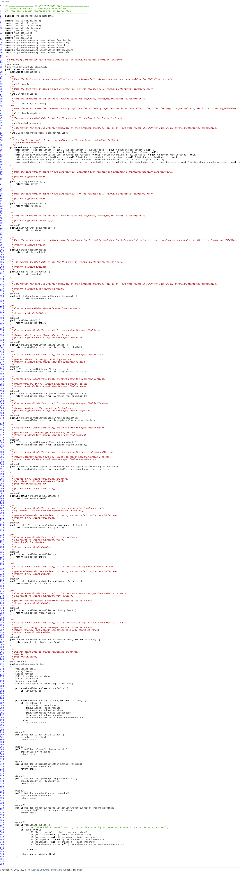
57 (1, 142)
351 (2, 859)
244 (2, 598)
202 (2, 496)
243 (2, 596)
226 (2, 554)
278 (2, 681)
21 (1, 55)
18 (1, 47)
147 (2, 362)
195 (2, 479)
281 (2, 688)
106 (2, 262)
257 (2, 630)
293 (2, 717)
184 (2, 452)
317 (2, 776)
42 (1, 106)
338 (2, 827)
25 (1, 64)
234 (2, 574)
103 (2, 254)
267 (2, 654)
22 (1, 57)
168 (2, 413)
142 (2, 349)
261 (2, 639)
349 (2, 854)
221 (2, 542)
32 (1, 81)
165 (2, 406)
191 (2, 469)
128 (2, 315)
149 (2, 367)
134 (2, 330)
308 (2, 754)
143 (2, 352)
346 (2, 847)
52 (1, 130)
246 (2, 603)
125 (2, 308)
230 (2, 564)
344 (2, 842)
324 (2, 793)
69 (1, 172)
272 (2, 666)
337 (2, 825)
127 (2, 313)
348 (2, 851)
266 (2, 652)
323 (2, 791)
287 (2, 703)
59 (1, 147)
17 (1, 45)
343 (2, 839)
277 (2, 678)
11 (1, 30)
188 (2, 462)
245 (2, 600)
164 (2, 403)
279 (2, 683)
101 (2, 250)
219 (2, 537)
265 (2, 649)
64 (1, 159)
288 (2, 705)
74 (1, 184)
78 (1, 194)
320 (2, 783)
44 (1, 111)
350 (2, 856)
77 (1, 191)
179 (2, 440)
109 (2, 269)
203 (2, 498)
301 (2, 737)
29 (1, 74)
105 (2, 259)
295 (2, 722)
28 (1, 72)
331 (2, 810)
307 (2, 752)
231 (2, 566)
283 (2, 693)
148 (2, 364)
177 (2, 435)
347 (2, 849)
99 (1, 245)
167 (2, 410)
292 (2, 715)
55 (1, 137)
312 (2, 764)
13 (1, 35)
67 (1, 167)
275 (2, 674)
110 (2, 271)
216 (2, 530)
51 (1, 128)
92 (1, 228)
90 (1, 223)
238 (2, 583)
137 (2, 337)
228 (2, 559)
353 (2, 864)
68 (1, 169)
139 (2, 342)
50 (1, 125)
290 (2, 710)
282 (2, 691)
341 (2, 834)
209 (2, 513)
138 (2, 340)
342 (2, 837)
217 (2, 532)
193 (2, 474)
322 (2, 788)
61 (1, 152)
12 (1, 33)
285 (2, 698)
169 (2, 415)
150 (2, 369)
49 (1, 123)
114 (2, 281)
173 (2, 425)
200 (2, 491)
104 (2, 257)
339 (2, 830)
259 (2, 635)
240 (2, 588)
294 (2, 720)
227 (2, 557)
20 (1, 52)
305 (2, 747)
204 (2, 501)
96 (1, 237)
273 (2, 669)
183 (2, 449)
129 (2, 318)
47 (1, 118)
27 (1, 69)
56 (1, 140)
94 (1, 232)
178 (2, 437)
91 (1, 225)
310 (2, 759)
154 (2, 379)
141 (2, 347)
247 (2, 605)
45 (1, 113)
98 (1, 242)
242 (2, 593)
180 (2, 442)
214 (2, 525)
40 (1, 101)
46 (1, 116)
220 (2, 540)
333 (2, 815)
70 (1, 174)
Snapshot (23, 123)
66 (1, 164)
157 (2, 386)
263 (2, 644)
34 (1, 86)
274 (2, 671)
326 (2, 798)
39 (1, 98)
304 (2, 744)
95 (1, 235)
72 (1, 179)
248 (2, 608)
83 (1, 206)
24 (1, 62)
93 (1, 230)
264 (2, 647)
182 (2, 447)
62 (1, 155)
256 (2, 627)
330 (2, 808)
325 (2, 795)
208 (2, 510)
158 (2, 388)
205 (2, 503)
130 (2, 320)
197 (2, 483)
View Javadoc (6, 1)
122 (2, 301)
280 (2, 686)
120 (2, 296)
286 (2, 700)
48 (1, 120)
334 (2, 817)
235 (2, 576)
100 (2, 247)
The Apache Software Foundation (44, 870)
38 (1, 96)
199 (2, 488)
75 (1, 186)
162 (2, 398)
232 (2, 569)
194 (2, 476)
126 (2, 310)
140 (2, 345)
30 (1, 77)
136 (2, 335)
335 (2, 820)
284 (2, 695)
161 (2, 396)
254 (2, 622)
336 (2, 822)
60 (1, 150)
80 (1, 198)
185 (2, 454)
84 (1, 208)
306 (2, 749)
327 (2, 800)
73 (1, 181)
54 (1, 135)
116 (2, 286)
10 (1, 28)
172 (2, 423)
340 (2, 832)
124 (2, 306)
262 (2, 642)
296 (2, 725)
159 (2, 391)
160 (2, 393)
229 (2, 561)
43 (1, 108)
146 (2, 359)
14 (1, 38)
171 (2, 420)
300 (2, 734)
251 (2, 615)
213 (2, 522)
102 (2, 252)
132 (2, 325)
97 (1, 240)
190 (2, 466)
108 (2, 267)
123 (2, 303)
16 (1, 42)
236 (2, 579)
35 (1, 89)
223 (2, 547)
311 (2, 761)
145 (2, 357)
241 (2, 591)
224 (2, 549)
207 (2, 508)
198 (2, 486)
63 (1, 157)
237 (2, 581)
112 (2, 276)
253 (2, 620)
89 (1, 220)
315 (2, 771)
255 (2, 625)
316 (2, 773)
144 (2, 354)
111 (2, 274)
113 (2, 279)
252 (2, 618)
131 (2, 323)
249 (2, 610)
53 (1, 133)
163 (2, 401)
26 (1, 67)
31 (1, 79)
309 (2, 756)
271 (2, 664)
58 (1, 145)
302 (2, 739)
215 (2, 527)
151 (2, 371)
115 (2, 284)
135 (2, 332)
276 (2, 676)
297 (2, 727)
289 (2, 708)
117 (2, 289)
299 (2, 732)
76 (1, 189)
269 (2, 659)
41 (1, 103)
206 (2, 505)
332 (2, 812)
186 (2, 457)
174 (2, 427)
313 (2, 766)
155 (2, 381)
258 (2, 632)
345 (2, 844)
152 (2, 374)
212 (2, 520)
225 (2, 552)
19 (1, 50)
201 (2, 493)
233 (2, 571)
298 (2, 730)
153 (2, 376)
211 (2, 518)
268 (2, 656)
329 (2, 805)
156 (2, 384)
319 (2, 781)
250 (2, 613)
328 (2, 803)
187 (2, 459)
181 (2, 444)
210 (2, 515)
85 (1, 211)
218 (2, 535)
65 (1, 162)
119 (2, 293)
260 (2, 637)
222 (2, 544)
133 (2, 328)
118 (2, 291)
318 (2, 778)
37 (1, 94)
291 (2, 713)
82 (1, 203)
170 (2, 418)
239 (2, 586)
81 (1, 201)
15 (1, 40)
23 (1, 59)
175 (2, 430)
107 (2, 264)
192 (2, 471)
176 (2, 432)
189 (2, 464)
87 (1, 215)
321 (2, 786)
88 (1, 218)
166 (2, 408)
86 (1, 213)
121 (2, 298)
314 (2, 769)
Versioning (28, 69)
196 (2, 481)
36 (1, 91)
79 (1, 196)
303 (2, 742)
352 (2, 861)
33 (1, 84)
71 (1, 176)
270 (2, 661)
